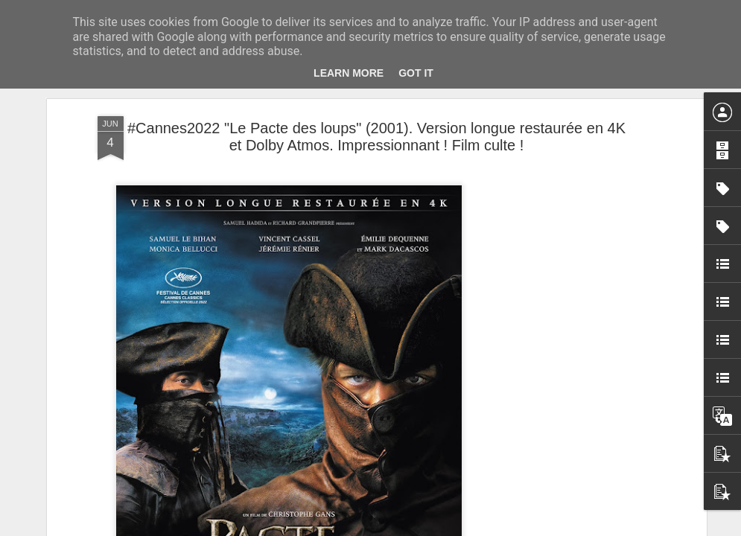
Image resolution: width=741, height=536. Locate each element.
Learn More (349, 73)
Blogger (424, 527)
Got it (415, 73)
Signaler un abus (473, 527)
